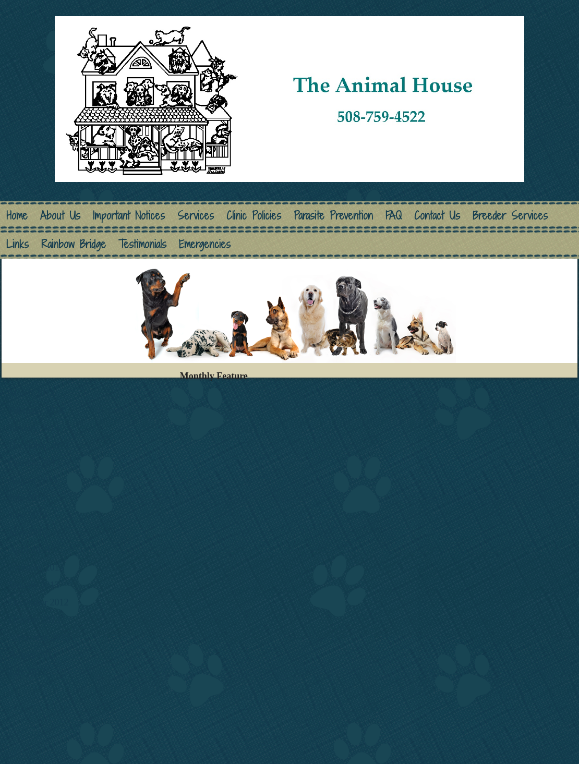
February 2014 (36, 411)
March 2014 (31, 393)
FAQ (393, 215)
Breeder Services (510, 215)
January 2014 (34, 428)
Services (195, 215)
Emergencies (205, 244)
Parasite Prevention (333, 215)
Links (17, 244)
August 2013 (33, 480)
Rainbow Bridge (73, 244)
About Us (60, 215)
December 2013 (38, 445)
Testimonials (142, 244)
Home (17, 215)
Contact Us (437, 215)
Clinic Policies (253, 215)
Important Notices (129, 215)
